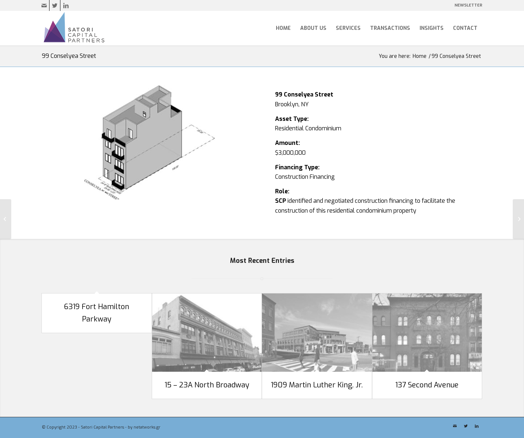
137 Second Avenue (426, 385)
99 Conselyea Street (69, 56)
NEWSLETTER (468, 5)
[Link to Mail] (44, 5)
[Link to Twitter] (54, 5)
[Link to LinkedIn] (65, 5)
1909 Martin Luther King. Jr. (317, 385)
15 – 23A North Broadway (206, 385)
